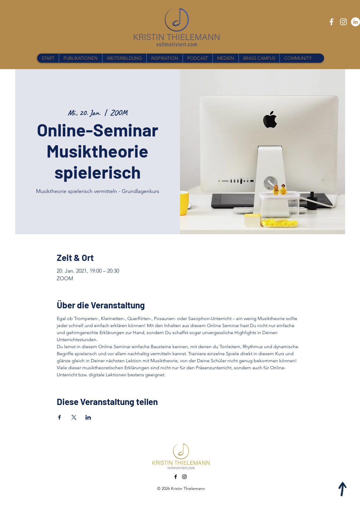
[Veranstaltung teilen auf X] (74, 417)
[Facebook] (331, 21)
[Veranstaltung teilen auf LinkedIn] (88, 417)
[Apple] (343, 489)
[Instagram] (343, 21)
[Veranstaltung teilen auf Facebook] (59, 417)
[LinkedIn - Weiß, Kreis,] (355, 21)
